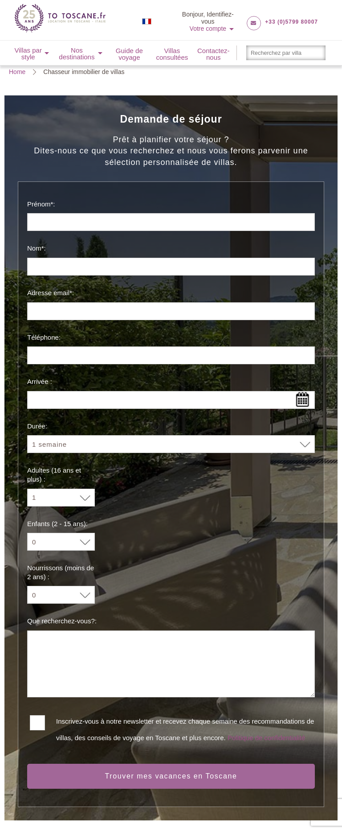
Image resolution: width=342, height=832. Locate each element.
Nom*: (36, 248)
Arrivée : (39, 381)
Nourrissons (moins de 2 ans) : (60, 572)
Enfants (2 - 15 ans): (57, 523)
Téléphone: (44, 337)
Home (17, 71)
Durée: (37, 426)
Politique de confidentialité (266, 737)
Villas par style (27, 53)
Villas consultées (172, 54)
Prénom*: (41, 204)
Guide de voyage (129, 54)
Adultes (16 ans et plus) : (54, 474)
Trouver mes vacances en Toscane (171, 776)
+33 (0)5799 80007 (291, 22)
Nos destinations (76, 53)
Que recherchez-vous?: (62, 621)
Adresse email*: (50, 293)
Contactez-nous (213, 54)
